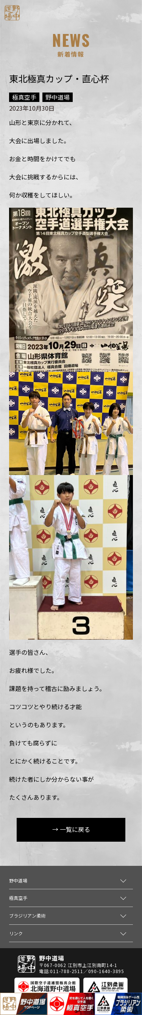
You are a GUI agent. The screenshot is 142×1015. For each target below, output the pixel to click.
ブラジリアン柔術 (27, 915)
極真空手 (18, 898)
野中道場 (18, 880)
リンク (16, 933)
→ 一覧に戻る (71, 829)
